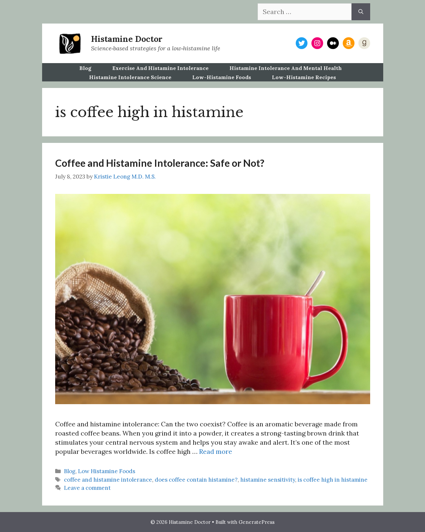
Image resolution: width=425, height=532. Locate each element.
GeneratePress (257, 522)
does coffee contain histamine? (196, 479)
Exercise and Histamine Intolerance (160, 68)
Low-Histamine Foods (221, 77)
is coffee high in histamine (333, 479)
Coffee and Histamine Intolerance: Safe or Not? (159, 163)
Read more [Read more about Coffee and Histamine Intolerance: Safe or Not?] (215, 451)
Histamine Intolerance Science (130, 77)
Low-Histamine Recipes (304, 77)
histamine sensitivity (267, 479)
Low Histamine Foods (106, 471)
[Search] (361, 11)
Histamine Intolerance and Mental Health (285, 68)
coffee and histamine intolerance (108, 479)
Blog (85, 68)
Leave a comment (87, 487)
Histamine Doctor (127, 39)
